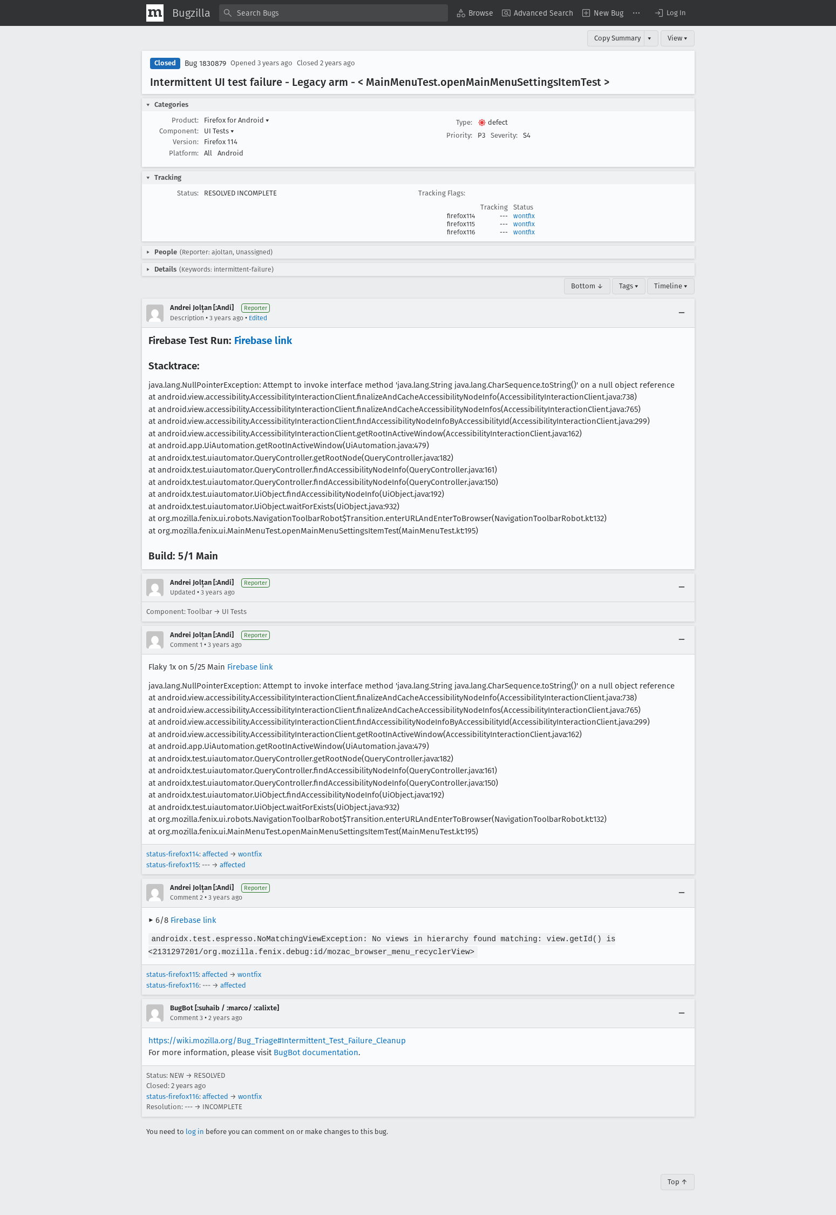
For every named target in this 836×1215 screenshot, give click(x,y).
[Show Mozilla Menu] (155, 13)
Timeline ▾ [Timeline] (671, 286)
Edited (258, 318)
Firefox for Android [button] (236, 120)
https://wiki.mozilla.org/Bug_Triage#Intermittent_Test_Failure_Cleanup (277, 1039)
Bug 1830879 (205, 63)
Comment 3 (186, 1017)
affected (215, 854)
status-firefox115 (172, 865)
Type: (464, 122)
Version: (186, 142)
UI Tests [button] (219, 131)
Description (187, 318)
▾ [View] (649, 38)
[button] (669, 13)
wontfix (524, 216)
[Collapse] (681, 313)
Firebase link (263, 340)
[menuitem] (475, 13)
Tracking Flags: (441, 193)
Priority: (459, 135)
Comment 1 (186, 645)
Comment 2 (186, 897)
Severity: (504, 135)
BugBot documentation (316, 1051)
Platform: (184, 153)
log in (195, 1130)
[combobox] (333, 13)
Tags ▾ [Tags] (628, 286)
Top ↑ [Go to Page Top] (678, 1181)
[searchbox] (333, 13)
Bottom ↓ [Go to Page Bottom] (587, 286)
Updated (182, 592)
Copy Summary (617, 38)
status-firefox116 (172, 984)
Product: (185, 120)
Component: (179, 131)
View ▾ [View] (678, 38)
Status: (188, 193)
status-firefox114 (172, 854)
